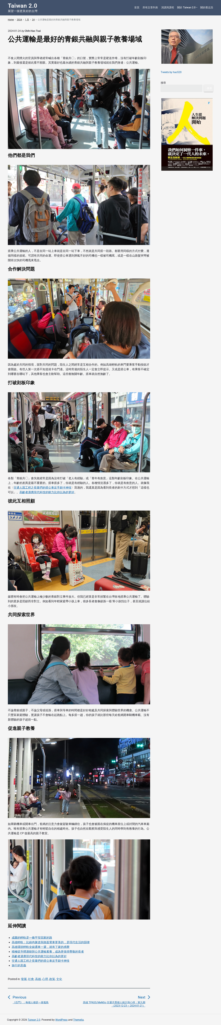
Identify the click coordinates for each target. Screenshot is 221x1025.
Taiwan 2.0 (34, 1019)
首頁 (136, 7)
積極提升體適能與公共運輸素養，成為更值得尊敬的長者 (48, 951)
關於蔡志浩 (206, 7)
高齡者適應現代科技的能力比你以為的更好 (46, 492)
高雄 (38, 979)
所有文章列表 (150, 7)
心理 (45, 979)
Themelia (78, 1019)
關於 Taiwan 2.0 (187, 8)
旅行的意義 (19, 965)
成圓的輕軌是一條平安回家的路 (32, 937)
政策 (52, 979)
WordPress (61, 1019)
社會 (31, 979)
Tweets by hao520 (171, 72)
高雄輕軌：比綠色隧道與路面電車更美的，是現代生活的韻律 (51, 942)
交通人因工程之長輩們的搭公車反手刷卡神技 (42, 487)
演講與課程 (167, 7)
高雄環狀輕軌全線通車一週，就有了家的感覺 (40, 947)
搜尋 (163, 82)
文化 (59, 979)
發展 (24, 979)
